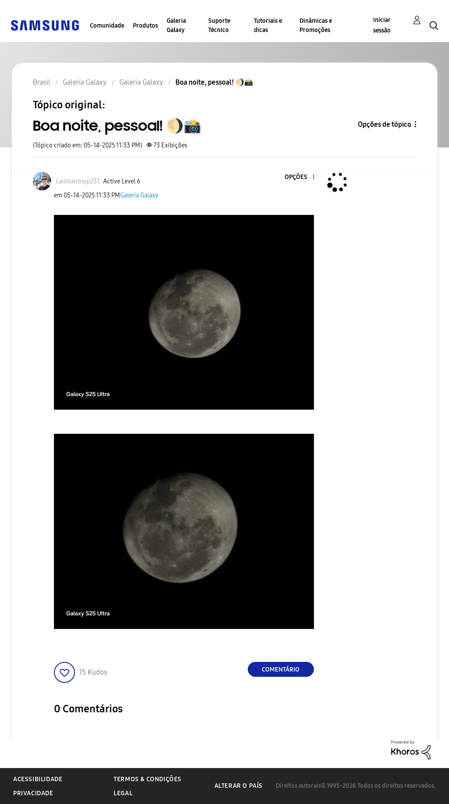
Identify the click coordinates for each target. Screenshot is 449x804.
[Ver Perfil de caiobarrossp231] (78, 181)
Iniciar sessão (382, 25)
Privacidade (33, 793)
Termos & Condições (148, 779)
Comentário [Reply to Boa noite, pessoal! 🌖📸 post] (280, 669)
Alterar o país (238, 786)
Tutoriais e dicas (268, 25)
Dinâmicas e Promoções (315, 25)
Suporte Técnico (219, 25)
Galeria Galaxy (176, 25)
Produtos (145, 25)
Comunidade (107, 25)
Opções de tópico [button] (384, 124)
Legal (123, 793)
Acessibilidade (37, 779)
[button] (298, 177)
